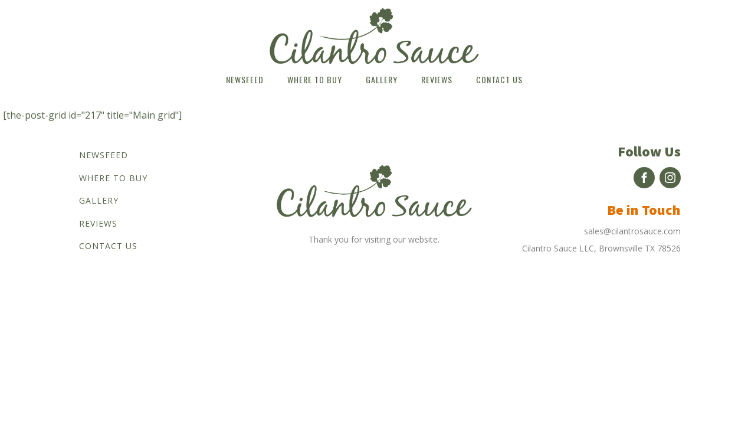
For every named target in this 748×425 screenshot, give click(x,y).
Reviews (436, 79)
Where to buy (314, 79)
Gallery (382, 79)
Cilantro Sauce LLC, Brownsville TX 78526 (601, 248)
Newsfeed (245, 79)
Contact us (499, 79)
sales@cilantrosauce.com (632, 231)
